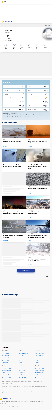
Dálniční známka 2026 (39, 368)
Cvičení (20, 357)
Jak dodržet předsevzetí (23, 353)
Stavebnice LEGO (21, 391)
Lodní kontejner (38, 386)
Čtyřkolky (26, 386)
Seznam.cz (47, 1)
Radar (42, 401)
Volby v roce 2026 (5, 353)
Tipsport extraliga (22, 370)
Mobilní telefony (14, 391)
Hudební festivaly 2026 (6, 368)
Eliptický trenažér (20, 386)
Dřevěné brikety (5, 388)
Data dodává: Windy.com (34, 401)
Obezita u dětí (21, 362)
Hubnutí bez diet (22, 355)
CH (26, 114)
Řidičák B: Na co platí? (39, 372)
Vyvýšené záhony (44, 386)
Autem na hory (38, 362)
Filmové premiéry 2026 (6, 372)
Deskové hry (39, 391)
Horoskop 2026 (5, 362)
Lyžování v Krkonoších (39, 353)
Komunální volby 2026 (6, 357)
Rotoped (9, 386)
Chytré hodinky (5, 392)
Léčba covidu (23, 381)
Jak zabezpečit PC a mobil (7, 383)
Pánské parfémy (12, 392)
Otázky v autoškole (38, 374)
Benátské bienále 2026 (6, 377)
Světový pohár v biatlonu (23, 374)
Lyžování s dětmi (38, 360)
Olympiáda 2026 (5, 360)
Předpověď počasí (16, 381)
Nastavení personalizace (13, 403)
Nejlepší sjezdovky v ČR (39, 357)
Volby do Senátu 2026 (6, 355)
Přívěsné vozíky (31, 386)
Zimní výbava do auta (39, 377)
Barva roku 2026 (29, 381)
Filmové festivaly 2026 (6, 374)
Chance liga (21, 368)
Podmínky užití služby (15, 401)
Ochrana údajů (24, 401)
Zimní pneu (34, 391)
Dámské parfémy (28, 391)
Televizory (45, 391)
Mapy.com (11, 381)
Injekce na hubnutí (22, 360)
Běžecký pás (14, 386)
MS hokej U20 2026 (22, 377)
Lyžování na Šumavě (39, 355)
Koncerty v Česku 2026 (6, 370)
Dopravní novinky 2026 (39, 370)
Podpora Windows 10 (37, 381)
